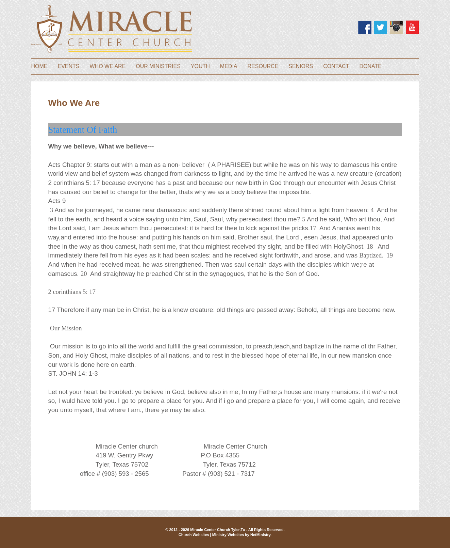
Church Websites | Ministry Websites (212, 535)
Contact (336, 66)
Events (69, 66)
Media (228, 66)
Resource (263, 66)
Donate (370, 66)
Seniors (300, 66)
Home (39, 66)
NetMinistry (260, 535)
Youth (200, 66)
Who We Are (108, 66)
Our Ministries (158, 66)
